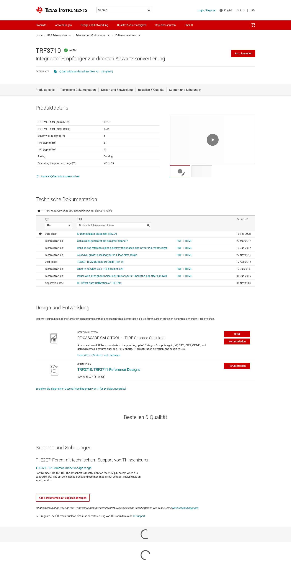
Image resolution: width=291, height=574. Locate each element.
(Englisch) (107, 71)
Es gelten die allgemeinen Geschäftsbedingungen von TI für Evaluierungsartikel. (81, 406)
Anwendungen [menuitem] (63, 25)
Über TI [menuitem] (189, 25)
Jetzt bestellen (243, 53)
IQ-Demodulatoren (125, 35)
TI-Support (139, 534)
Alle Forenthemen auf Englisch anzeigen (62, 516)
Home (39, 35)
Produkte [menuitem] (41, 25)
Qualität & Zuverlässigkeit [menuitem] (131, 25)
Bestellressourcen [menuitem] (165, 25)
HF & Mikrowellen (57, 35)
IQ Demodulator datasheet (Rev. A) (79, 71)
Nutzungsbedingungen (185, 526)
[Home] (62, 10)
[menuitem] (253, 25)
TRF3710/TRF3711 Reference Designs (108, 388)
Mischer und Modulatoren (91, 35)
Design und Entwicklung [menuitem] (94, 25)
